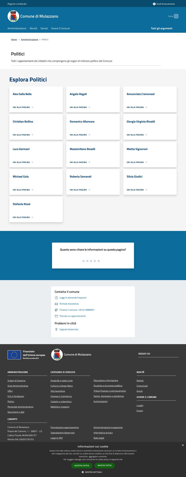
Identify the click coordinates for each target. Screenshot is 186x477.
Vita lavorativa (58, 391)
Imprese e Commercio (61, 396)
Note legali (99, 438)
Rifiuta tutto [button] (105, 465)
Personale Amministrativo (20, 406)
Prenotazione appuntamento (65, 427)
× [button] (183, 445)
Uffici (10, 391)
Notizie (140, 380)
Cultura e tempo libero (62, 386)
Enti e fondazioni (16, 396)
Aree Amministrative (18, 386)
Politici (11, 401)
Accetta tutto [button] (82, 465)
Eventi (140, 410)
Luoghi (140, 405)
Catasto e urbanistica (61, 401)
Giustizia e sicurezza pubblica (108, 385)
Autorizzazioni (101, 401)
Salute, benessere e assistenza (109, 396)
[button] (93, 472)
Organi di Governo (16, 380)
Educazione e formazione (106, 380)
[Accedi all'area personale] (163, 3)
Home (14, 39)
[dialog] (93, 459)
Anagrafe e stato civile (62, 380)
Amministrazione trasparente (108, 427)
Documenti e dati (16, 412)
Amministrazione (29, 39)
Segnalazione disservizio (63, 432)
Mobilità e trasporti (60, 406)
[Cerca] (174, 16)
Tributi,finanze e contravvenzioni (110, 391)
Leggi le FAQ (57, 438)
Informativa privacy (103, 432)
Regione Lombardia (17, 4)
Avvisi (140, 391)
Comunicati (142, 386)
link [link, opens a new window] (120, 459)
